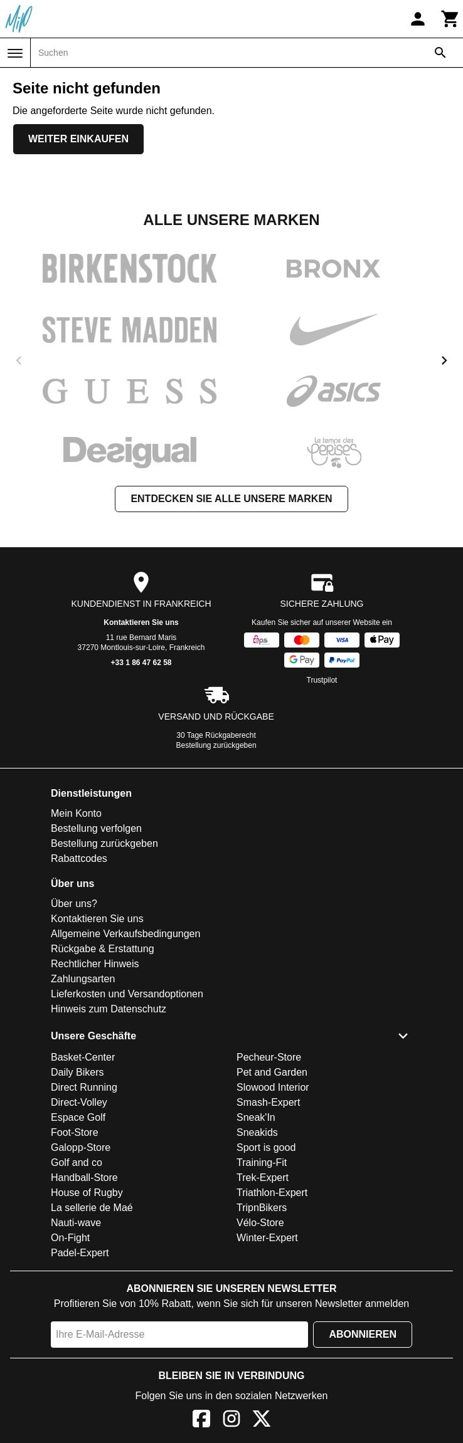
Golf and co (76, 1162)
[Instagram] (231, 1421)
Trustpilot (322, 680)
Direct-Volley (79, 1102)
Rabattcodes (79, 858)
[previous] (19, 360)
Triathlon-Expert (272, 1192)
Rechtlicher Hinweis (95, 963)
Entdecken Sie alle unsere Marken (231, 498)
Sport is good (266, 1147)
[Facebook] (201, 1421)
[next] (444, 360)
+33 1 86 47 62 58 (140, 662)
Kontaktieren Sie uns (141, 622)
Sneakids (257, 1132)
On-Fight (70, 1237)
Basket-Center (83, 1057)
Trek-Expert (263, 1177)
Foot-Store (74, 1132)
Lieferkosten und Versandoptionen (127, 994)
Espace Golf (78, 1117)
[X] (262, 1421)
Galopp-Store (80, 1147)
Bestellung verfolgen (96, 828)
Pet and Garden (272, 1072)
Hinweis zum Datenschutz (108, 1009)
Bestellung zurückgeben (216, 745)
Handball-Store (84, 1177)
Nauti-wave (76, 1222)
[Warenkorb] (450, 19)
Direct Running (84, 1087)
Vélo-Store (260, 1222)
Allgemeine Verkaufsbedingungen (125, 933)
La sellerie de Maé (92, 1207)
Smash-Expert (268, 1102)
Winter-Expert (267, 1237)
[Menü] (15, 53)
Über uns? (74, 903)
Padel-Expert (80, 1252)
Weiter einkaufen (78, 139)
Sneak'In (256, 1117)
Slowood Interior (273, 1087)
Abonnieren (362, 1334)
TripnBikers (262, 1207)
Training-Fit (262, 1162)
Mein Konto (76, 813)
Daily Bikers (77, 1072)
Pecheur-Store (269, 1057)
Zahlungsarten (83, 978)
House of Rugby (87, 1192)
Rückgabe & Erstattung (102, 948)
